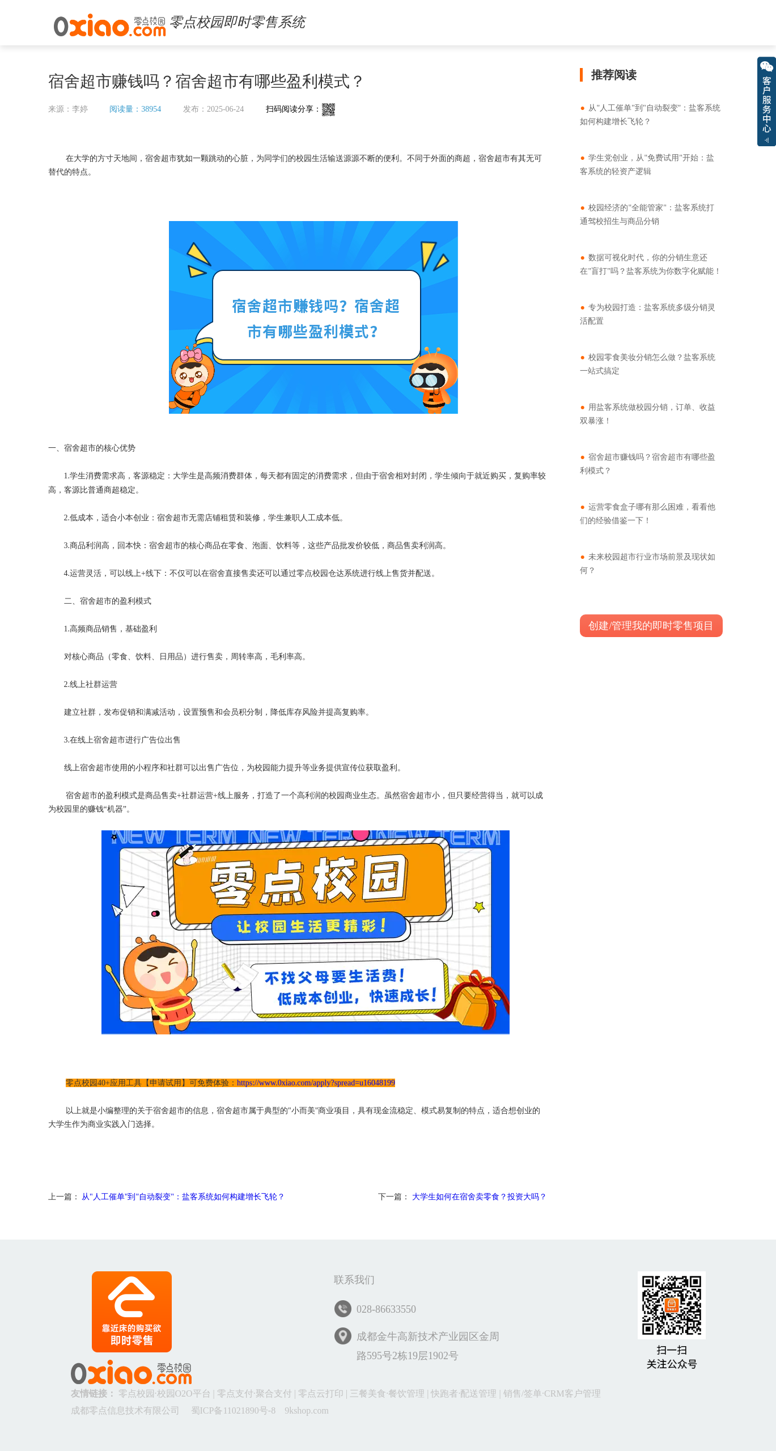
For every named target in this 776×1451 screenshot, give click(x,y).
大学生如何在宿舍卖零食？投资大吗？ (479, 1197)
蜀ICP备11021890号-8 (233, 1410)
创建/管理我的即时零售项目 (651, 625)
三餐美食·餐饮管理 (387, 1393)
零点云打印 (321, 1393)
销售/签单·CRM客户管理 (552, 1393)
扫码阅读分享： (301, 109)
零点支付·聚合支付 (254, 1393)
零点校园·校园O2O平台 (164, 1393)
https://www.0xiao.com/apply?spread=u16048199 (316, 1083)
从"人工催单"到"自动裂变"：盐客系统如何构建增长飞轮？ (183, 1197)
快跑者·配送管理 (464, 1393)
